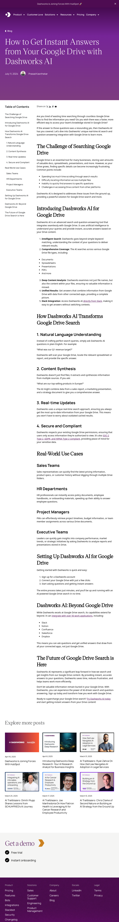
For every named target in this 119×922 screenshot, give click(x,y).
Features (10, 895)
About (53, 890)
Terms (97, 890)
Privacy (98, 895)
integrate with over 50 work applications (72, 615)
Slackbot (10, 910)
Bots (7, 900)
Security (10, 914)
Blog (52, 900)
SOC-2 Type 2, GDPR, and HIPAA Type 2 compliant (73, 437)
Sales (30, 890)
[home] (8, 15)
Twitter (76, 895)
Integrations (12, 905)
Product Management (34, 909)
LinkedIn (77, 890)
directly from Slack (92, 301)
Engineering (34, 903)
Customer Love (35, 14)
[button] (19, 14)
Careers (54, 895)
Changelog (11, 919)
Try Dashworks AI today (99, 698)
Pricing (80, 14)
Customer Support (33, 897)
